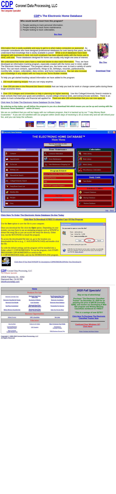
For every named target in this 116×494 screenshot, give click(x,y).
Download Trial (103, 71)
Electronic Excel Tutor (35, 296)
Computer (55, 328)
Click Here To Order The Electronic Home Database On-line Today (30, 102)
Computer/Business (12, 326)
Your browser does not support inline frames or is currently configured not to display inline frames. (89, 308)
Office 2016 (35, 297)
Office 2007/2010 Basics (34, 306)
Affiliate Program (12, 317)
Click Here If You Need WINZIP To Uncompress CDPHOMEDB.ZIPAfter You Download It (47, 262)
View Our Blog (12, 324)
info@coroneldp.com (10, 282)
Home (34, 289)
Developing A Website (35, 300)
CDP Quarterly (34, 327)
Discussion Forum (11, 328)
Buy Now (58, 34)
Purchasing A (57, 326)
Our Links (57, 317)
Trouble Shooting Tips (12, 332)
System (60, 328)
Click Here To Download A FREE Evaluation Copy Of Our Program (53, 219)
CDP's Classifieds (35, 317)
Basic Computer (12, 330)
